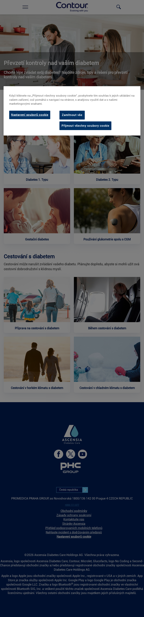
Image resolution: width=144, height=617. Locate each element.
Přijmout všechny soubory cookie (85, 125)
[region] (72, 111)
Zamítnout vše (72, 115)
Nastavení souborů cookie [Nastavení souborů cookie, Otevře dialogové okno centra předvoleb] (29, 115)
